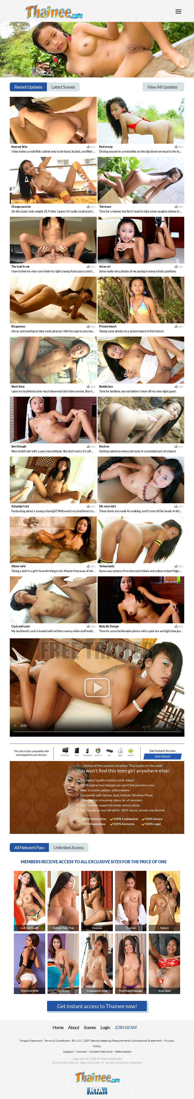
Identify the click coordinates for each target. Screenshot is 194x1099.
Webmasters (122, 1051)
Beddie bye (106, 386)
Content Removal (100, 1051)
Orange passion (21, 206)
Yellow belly (107, 566)
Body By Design (109, 626)
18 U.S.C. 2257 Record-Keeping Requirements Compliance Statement (116, 1040)
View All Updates (162, 86)
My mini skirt (107, 506)
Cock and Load (20, 626)
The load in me (20, 266)
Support (69, 1051)
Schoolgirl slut (20, 506)
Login (105, 1027)
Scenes (90, 1027)
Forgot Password (31, 1040)
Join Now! (162, 756)
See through (18, 446)
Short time (18, 386)
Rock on (104, 446)
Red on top (106, 146)
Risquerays (18, 326)
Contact (82, 1051)
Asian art (105, 266)
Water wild (18, 566)
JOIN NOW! (126, 1027)
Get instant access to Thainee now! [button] (97, 1006)
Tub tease (105, 206)
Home (58, 1027)
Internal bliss (19, 146)
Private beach (107, 326)
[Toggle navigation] (178, 12)
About (73, 1027)
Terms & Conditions (57, 1040)
